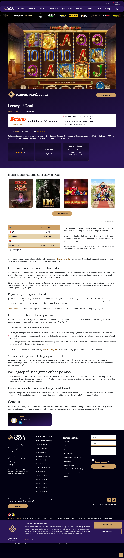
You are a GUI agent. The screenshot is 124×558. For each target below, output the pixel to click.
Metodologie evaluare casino (72, 457)
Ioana (17, 131)
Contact (66, 449)
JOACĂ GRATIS (106, 26)
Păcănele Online (76, 152)
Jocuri (18, 111)
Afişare (27, 554)
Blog (65, 445)
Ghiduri (98, 9)
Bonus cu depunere (41, 448)
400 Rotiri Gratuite (41, 487)
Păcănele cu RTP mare (76, 150)
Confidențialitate (110, 504)
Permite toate (107, 540)
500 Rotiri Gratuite (41, 491)
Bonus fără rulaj (41, 460)
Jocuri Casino (67, 9)
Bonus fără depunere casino (44, 440)
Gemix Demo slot (63, 259)
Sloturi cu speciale (75, 154)
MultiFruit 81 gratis (50, 350)
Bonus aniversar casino (43, 456)
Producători (80, 9)
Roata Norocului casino (43, 468)
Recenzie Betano (18, 124)
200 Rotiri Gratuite (41, 479)
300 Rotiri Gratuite (41, 483)
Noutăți (107, 9)
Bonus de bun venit (41, 452)
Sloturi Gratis (53, 9)
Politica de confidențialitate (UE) (73, 469)
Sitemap (66, 476)
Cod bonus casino (41, 444)
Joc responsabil (68, 453)
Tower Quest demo (15, 309)
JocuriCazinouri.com (15, 518)
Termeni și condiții (69, 465)
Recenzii (42, 9)
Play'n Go (48, 154)
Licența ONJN (68, 461)
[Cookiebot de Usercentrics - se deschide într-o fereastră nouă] (12, 554)
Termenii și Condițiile (101, 462)
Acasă (10, 111)
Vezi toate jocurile (62, 213)
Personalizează (108, 546)
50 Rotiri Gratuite (41, 471)
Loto (90, 9)
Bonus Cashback (41, 464)
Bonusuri (21, 9)
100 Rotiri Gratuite (41, 475)
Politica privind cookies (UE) (72, 473)
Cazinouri (31, 9)
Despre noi (67, 441)
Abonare (18, 506)
